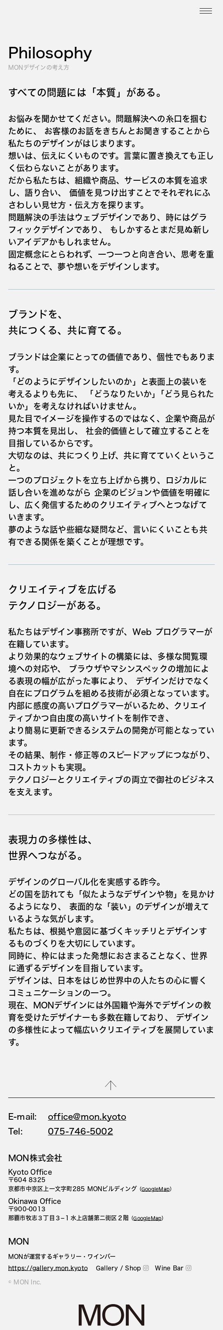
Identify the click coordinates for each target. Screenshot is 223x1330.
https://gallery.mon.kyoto (48, 1268)
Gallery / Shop (122, 1268)
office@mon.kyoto (87, 1116)
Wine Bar (173, 1268)
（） (156, 1189)
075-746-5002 (80, 1131)
